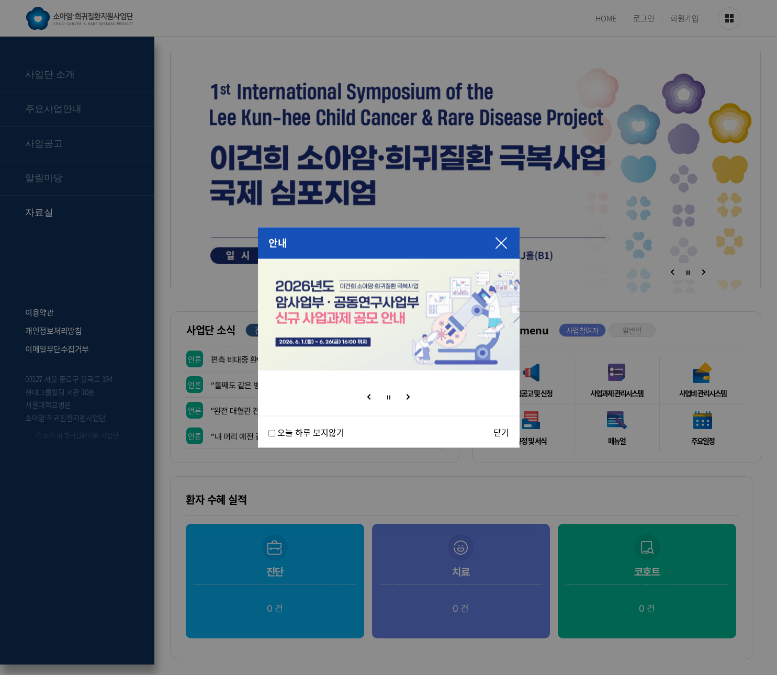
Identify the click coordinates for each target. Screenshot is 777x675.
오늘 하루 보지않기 (310, 432)
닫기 (501, 432)
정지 (389, 397)
